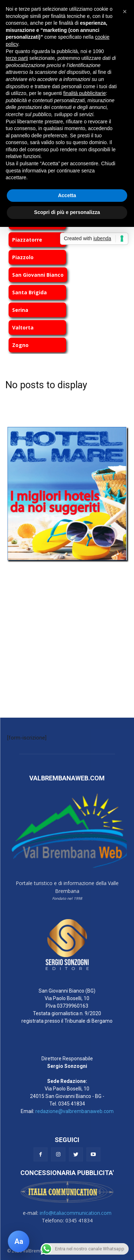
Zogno (20, 345)
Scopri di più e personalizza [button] (67, 212)
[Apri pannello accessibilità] (18, 1241)
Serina (20, 309)
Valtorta (23, 327)
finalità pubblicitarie (84, 93)
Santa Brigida (29, 292)
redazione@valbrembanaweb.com (74, 1111)
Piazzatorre (27, 239)
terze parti (17, 58)
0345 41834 (71, 1104)
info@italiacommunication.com (75, 1212)
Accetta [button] (67, 195)
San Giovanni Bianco (38, 274)
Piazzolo (23, 257)
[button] (124, 11)
